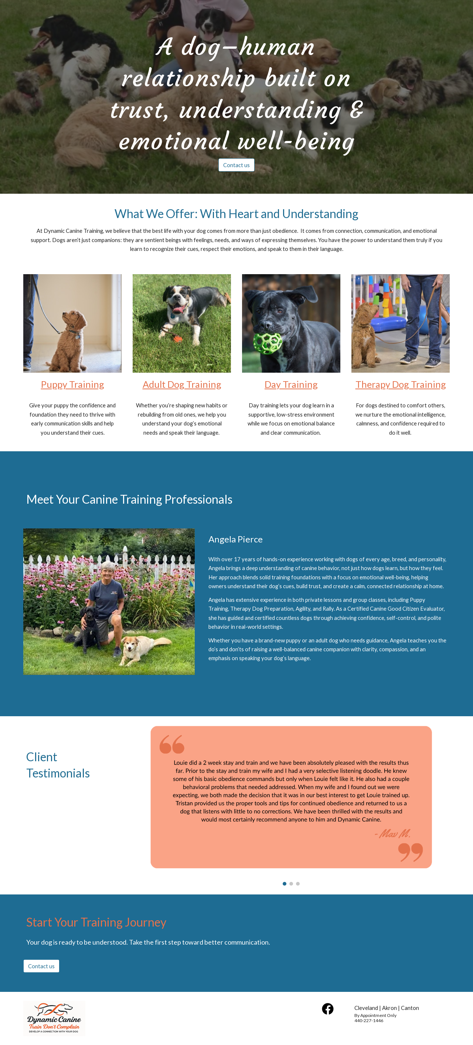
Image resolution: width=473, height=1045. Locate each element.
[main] (236, 90)
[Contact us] (236, 164)
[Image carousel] (291, 805)
